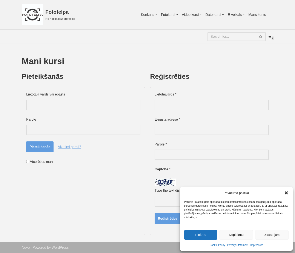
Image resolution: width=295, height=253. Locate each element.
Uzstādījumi (271, 234)
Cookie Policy (217, 245)
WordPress (60, 247)
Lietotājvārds (165, 94)
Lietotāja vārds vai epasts (45, 94)
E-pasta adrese (167, 119)
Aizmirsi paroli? (69, 147)
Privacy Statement (237, 245)
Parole (31, 119)
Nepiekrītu (236, 234)
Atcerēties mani (40, 162)
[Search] (231, 36)
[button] (286, 193)
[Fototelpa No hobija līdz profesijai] (48, 14)
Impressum (256, 245)
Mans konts (257, 15)
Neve (26, 247)
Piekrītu (200, 234)
